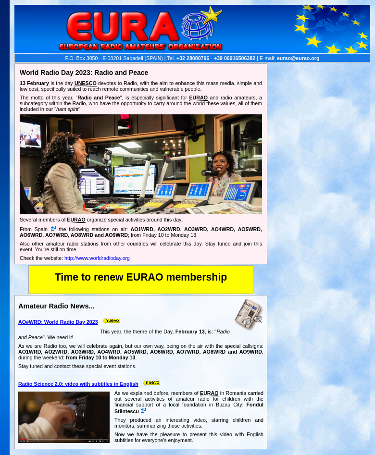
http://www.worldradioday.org (97, 258)
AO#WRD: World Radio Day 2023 (58, 322)
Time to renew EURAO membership (141, 277)
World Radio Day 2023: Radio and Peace (84, 72)
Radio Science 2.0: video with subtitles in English (78, 384)
